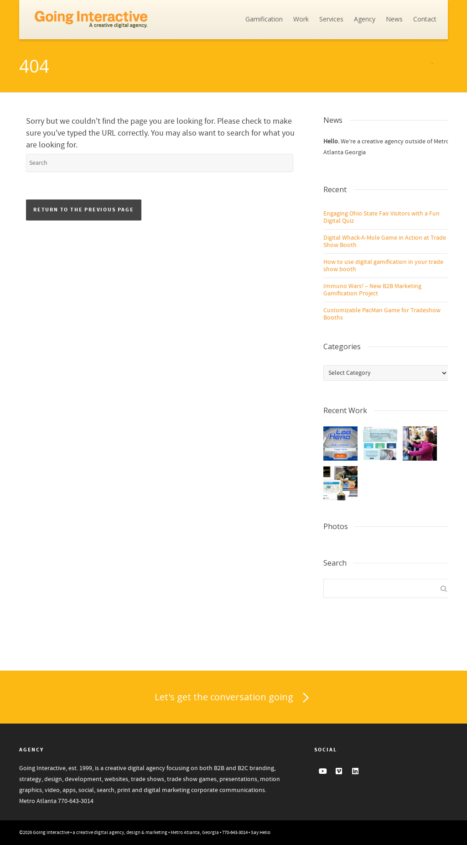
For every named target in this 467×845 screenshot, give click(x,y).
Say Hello (260, 832)
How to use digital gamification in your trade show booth (383, 265)
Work (301, 19)
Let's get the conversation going (233, 698)
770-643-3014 (75, 801)
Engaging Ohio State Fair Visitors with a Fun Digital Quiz (381, 217)
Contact (424, 19)
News (394, 19)
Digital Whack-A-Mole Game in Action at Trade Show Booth (384, 241)
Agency (364, 19)
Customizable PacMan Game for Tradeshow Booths (382, 314)
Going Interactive (51, 832)
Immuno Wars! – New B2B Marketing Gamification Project (372, 290)
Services (331, 19)
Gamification (264, 19)
